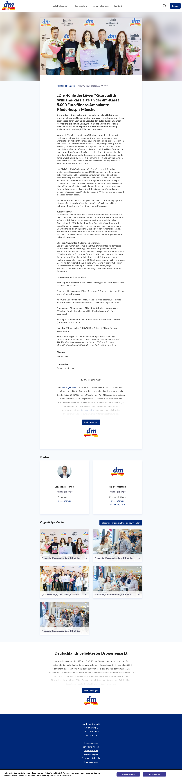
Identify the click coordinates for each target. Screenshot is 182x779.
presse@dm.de (64, 500)
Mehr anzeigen (91, 422)
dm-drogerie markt (69, 387)
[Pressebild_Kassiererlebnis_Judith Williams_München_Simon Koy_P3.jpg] (117, 546)
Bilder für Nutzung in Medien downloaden (120, 522)
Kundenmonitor (87, 410)
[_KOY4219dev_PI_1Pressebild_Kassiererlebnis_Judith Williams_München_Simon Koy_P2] (64, 582)
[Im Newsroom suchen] (164, 6)
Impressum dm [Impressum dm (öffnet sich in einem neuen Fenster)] (91, 762)
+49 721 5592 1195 (117, 504)
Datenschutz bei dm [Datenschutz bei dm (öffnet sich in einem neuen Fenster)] (91, 758)
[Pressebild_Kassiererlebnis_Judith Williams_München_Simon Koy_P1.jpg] (64, 544)
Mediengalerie (80, 5)
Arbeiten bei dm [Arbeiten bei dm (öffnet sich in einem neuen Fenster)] (91, 750)
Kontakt (118, 5)
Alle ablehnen (128, 774)
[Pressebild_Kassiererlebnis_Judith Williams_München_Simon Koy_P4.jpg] (117, 582)
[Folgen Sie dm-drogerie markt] (175, 6)
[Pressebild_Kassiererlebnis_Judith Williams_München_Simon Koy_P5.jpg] (64, 618)
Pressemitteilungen (65, 368)
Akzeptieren (154, 774)
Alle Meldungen (60, 5)
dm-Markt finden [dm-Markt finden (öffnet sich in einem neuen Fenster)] (91, 746)
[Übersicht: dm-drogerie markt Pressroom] (8, 5)
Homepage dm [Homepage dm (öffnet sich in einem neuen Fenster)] (91, 743)
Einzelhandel (63, 356)
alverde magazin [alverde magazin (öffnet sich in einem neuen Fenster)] (91, 754)
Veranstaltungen (101, 5)
